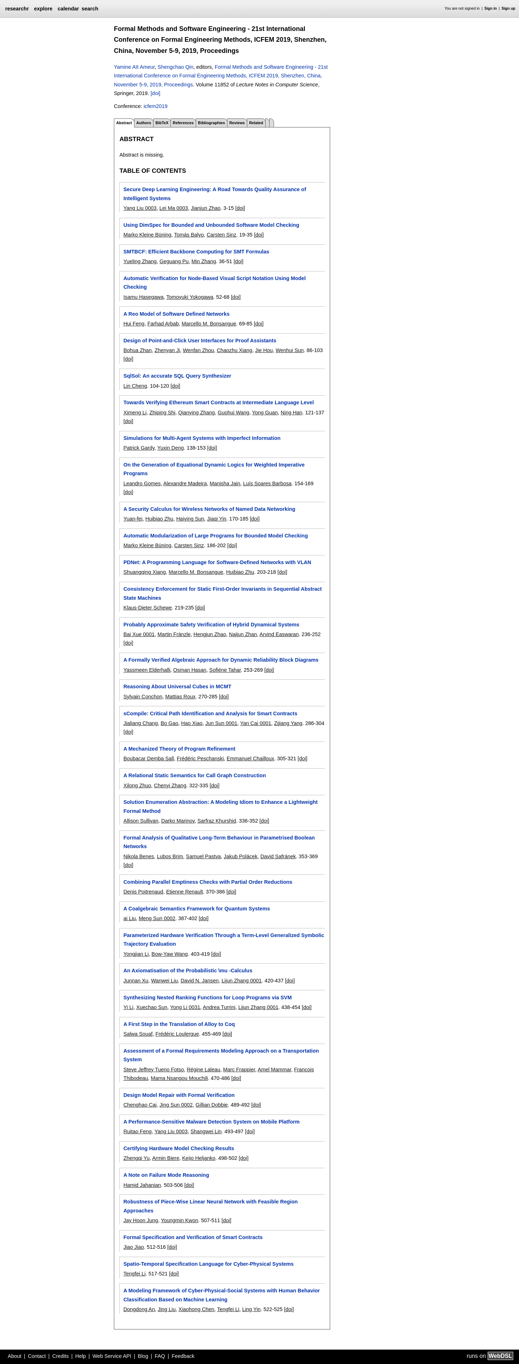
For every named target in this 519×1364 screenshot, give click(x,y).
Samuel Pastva (203, 856)
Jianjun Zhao (205, 208)
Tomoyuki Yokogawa (189, 297)
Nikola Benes (138, 856)
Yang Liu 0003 (139, 208)
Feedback (183, 1356)
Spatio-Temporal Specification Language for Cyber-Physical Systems (208, 1264)
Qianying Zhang (196, 412)
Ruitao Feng (137, 1131)
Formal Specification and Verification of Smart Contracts (192, 1237)
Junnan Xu (135, 980)
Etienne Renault (184, 892)
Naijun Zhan (243, 634)
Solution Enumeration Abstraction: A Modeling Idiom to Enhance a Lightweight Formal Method (220, 806)
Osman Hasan (190, 670)
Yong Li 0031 (185, 1007)
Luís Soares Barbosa (267, 483)
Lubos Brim (170, 856)
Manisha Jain (225, 483)
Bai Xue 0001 (138, 634)
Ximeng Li (134, 412)
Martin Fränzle (174, 634)
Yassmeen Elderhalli (146, 670)
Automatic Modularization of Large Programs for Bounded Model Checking (215, 536)
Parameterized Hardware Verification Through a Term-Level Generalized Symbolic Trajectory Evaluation (223, 939)
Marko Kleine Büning (147, 235)
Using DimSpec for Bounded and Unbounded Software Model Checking (211, 225)
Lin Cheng (135, 386)
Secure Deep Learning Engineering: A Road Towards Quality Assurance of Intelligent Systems (214, 193)
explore (43, 9)
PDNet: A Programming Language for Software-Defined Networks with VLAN (217, 562)
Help (80, 1356)
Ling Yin (251, 1309)
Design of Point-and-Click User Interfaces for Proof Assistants (199, 340)
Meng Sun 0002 (157, 918)
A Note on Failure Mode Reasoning (166, 1175)
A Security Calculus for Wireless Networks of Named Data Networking (209, 509)
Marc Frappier (239, 1069)
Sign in (490, 8)
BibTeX (161, 123)
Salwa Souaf (137, 1034)
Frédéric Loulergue (177, 1034)
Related (256, 123)
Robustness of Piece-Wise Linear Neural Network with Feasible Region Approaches (210, 1206)
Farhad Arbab (163, 324)
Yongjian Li (135, 954)
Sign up (508, 8)
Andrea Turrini (219, 1007)
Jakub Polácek (241, 856)
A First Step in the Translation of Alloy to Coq (179, 1024)
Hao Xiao (192, 723)
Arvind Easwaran (279, 634)
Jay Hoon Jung (140, 1220)
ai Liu (129, 918)
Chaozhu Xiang (234, 350)
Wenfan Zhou (198, 350)
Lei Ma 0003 (173, 208)
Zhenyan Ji (167, 350)
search (89, 9)
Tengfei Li (134, 1274)
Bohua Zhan (137, 350)
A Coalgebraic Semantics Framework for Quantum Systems (196, 908)
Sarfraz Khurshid (217, 821)
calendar (68, 9)
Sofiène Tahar (225, 670)
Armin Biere (165, 1158)
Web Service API (111, 1356)
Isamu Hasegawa (143, 297)
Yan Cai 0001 (255, 723)
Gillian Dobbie (212, 1105)
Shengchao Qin (175, 67)
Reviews (237, 123)
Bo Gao (169, 723)
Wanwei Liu (164, 980)
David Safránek (278, 856)
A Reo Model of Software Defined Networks (176, 314)
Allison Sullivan (140, 821)
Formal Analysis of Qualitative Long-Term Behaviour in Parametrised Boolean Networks (219, 842)
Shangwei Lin (205, 1131)
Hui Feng (133, 324)
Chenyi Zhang (170, 785)
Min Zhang (203, 261)
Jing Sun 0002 (175, 1105)
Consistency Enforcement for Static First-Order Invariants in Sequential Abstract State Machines (222, 593)
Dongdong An (139, 1309)
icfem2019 (155, 106)
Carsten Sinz (221, 235)
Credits (60, 1356)
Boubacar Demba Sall (148, 758)
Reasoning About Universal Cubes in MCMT (177, 686)
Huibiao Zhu (159, 519)
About (15, 1356)
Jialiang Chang (140, 723)
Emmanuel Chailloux (250, 758)
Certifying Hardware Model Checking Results (178, 1148)
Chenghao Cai (139, 1105)
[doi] (155, 93)
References (183, 123)
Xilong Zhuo (137, 785)
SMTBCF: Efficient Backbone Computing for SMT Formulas (196, 252)
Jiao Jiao (133, 1247)
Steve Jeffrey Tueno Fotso (153, 1069)
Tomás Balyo (189, 235)
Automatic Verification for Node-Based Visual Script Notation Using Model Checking (214, 282)
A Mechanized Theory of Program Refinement (179, 749)
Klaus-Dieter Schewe (147, 608)
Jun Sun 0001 (221, 723)
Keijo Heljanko (198, 1158)
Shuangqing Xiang (144, 572)
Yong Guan (265, 412)
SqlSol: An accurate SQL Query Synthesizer (177, 376)
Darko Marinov (178, 821)
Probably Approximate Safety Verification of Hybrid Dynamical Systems (211, 624)
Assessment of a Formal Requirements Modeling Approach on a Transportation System (221, 1055)
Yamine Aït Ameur (134, 67)
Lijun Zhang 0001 (242, 980)
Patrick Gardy (138, 448)
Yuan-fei (132, 519)
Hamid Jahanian (142, 1185)
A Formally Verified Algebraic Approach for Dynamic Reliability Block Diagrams (220, 660)
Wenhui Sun (290, 350)
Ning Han (291, 412)
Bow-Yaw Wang (169, 954)
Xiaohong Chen (196, 1309)
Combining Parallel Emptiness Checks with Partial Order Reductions (207, 882)
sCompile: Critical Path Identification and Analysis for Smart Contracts (210, 713)
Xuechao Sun (151, 1007)
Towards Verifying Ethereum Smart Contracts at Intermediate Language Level (218, 402)
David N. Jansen (200, 980)
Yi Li (128, 1007)
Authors (143, 123)
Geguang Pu (173, 261)
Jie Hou (264, 350)
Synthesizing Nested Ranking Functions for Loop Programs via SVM (207, 997)
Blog (143, 1356)
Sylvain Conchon (142, 696)
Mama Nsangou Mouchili (179, 1078)
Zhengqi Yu (136, 1158)
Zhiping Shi (162, 412)
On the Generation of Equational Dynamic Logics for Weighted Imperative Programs (214, 469)
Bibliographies (211, 123)
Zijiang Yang (288, 723)
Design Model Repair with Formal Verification (179, 1095)
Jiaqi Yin (217, 519)
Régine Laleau (203, 1069)
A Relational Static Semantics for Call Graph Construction (194, 775)
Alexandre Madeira (185, 483)
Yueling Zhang (139, 261)
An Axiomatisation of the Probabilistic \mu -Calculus (187, 970)
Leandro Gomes (141, 483)
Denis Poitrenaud (143, 892)
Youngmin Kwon (179, 1220)
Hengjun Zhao (210, 634)
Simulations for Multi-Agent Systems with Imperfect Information (201, 438)
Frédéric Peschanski (200, 758)
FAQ (160, 1356)
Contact (37, 1356)
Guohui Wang (233, 412)
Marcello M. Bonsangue (209, 324)
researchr (17, 9)
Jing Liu (167, 1309)
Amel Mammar (274, 1069)
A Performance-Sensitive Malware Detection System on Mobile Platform (211, 1122)
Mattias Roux (180, 696)
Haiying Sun (190, 519)
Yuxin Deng (170, 448)
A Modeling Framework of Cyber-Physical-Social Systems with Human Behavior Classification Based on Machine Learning (221, 1295)
